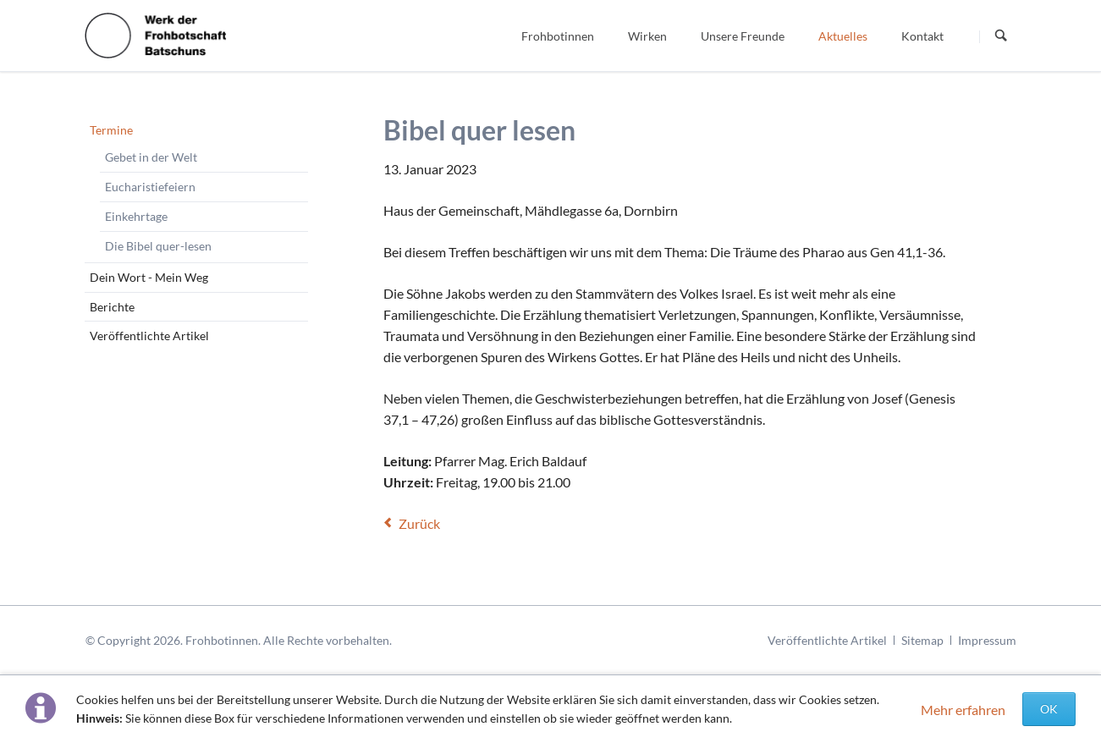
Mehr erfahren (963, 710)
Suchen (1001, 36)
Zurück (419, 523)
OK (1049, 709)
